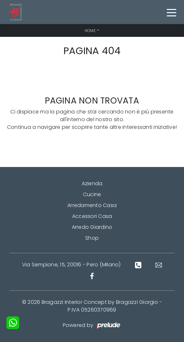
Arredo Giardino (92, 227)
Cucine (92, 194)
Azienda (92, 183)
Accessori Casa (92, 216)
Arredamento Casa (92, 205)
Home (90, 30)
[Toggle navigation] (171, 12)
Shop (92, 238)
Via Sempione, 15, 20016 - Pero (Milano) (71, 264)
